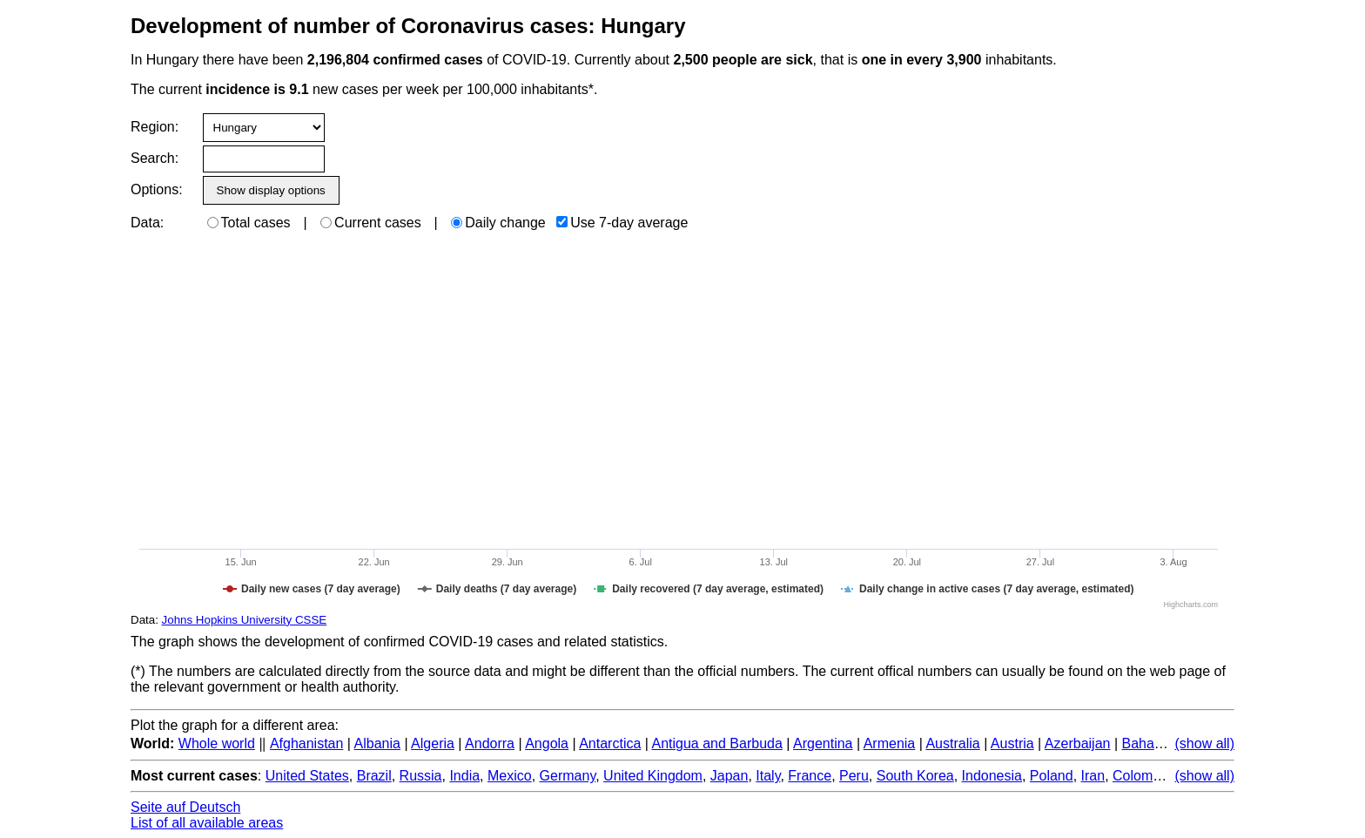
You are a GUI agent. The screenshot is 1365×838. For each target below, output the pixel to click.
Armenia (890, 743)
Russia (421, 775)
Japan (729, 775)
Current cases (370, 222)
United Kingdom (653, 775)
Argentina (823, 743)
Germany (568, 775)
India (464, 775)
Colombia (1142, 775)
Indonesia (992, 775)
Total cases (249, 222)
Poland (1051, 775)
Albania (377, 743)
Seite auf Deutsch (185, 807)
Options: (156, 189)
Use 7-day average (622, 222)
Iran (1093, 775)
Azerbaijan (1078, 743)
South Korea (915, 775)
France (809, 775)
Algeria (432, 743)
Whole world (216, 743)
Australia (952, 743)
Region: (154, 126)
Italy (768, 775)
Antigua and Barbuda (717, 743)
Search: (154, 158)
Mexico (510, 775)
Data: (147, 222)
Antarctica (610, 743)
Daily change (498, 222)
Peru (854, 775)
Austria (1012, 743)
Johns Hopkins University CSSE (244, 619)
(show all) (1204, 743)
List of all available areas (207, 822)
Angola (546, 743)
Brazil (374, 775)
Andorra (489, 743)
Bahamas (1150, 743)
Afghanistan (307, 743)
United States (307, 775)
